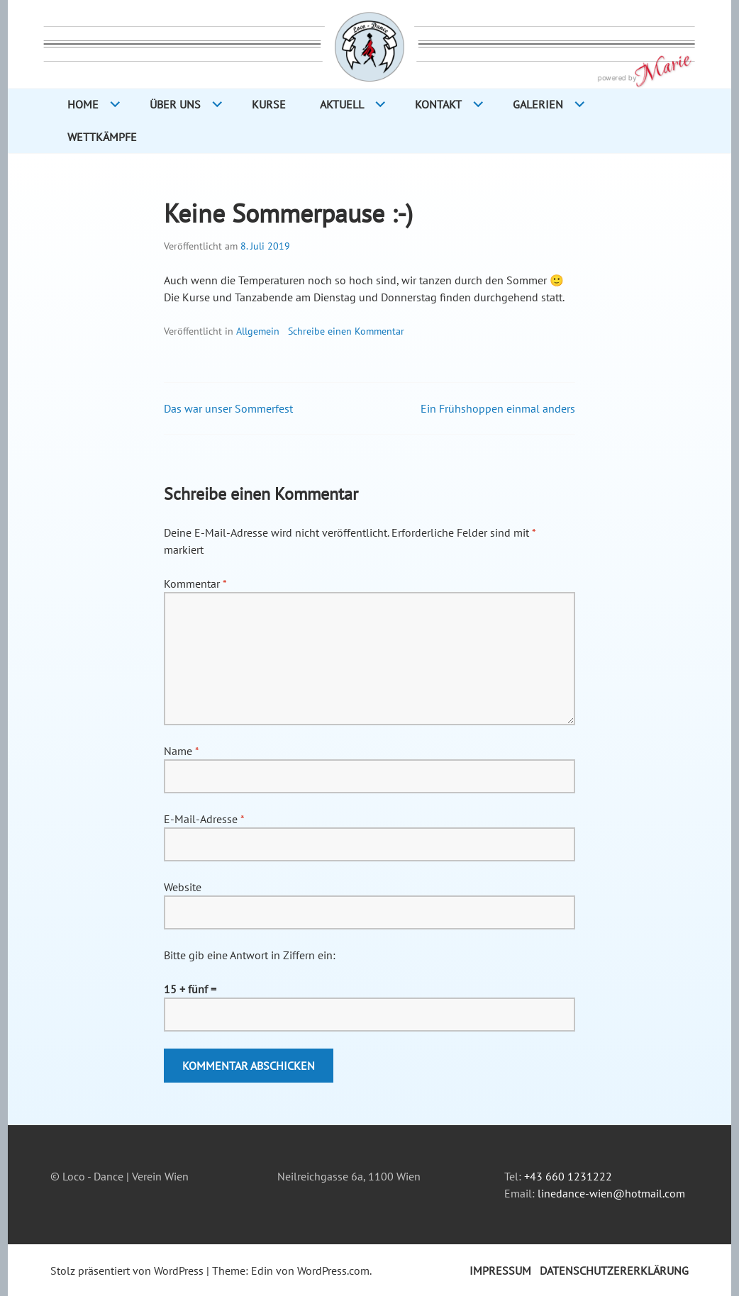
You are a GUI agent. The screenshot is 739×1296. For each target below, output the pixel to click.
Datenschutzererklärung (614, 1270)
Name (181, 751)
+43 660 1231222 (568, 1176)
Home (83, 104)
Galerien (538, 104)
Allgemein (257, 331)
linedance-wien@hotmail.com (611, 1193)
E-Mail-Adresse (204, 819)
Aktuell (342, 104)
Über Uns (175, 104)
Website (182, 887)
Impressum (500, 1270)
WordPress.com (333, 1270)
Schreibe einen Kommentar (346, 331)
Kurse (269, 104)
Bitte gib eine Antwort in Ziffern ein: (249, 955)
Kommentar (195, 583)
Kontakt (438, 104)
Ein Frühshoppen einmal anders (498, 408)
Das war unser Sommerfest (228, 408)
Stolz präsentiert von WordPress (127, 1270)
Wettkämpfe (102, 137)
